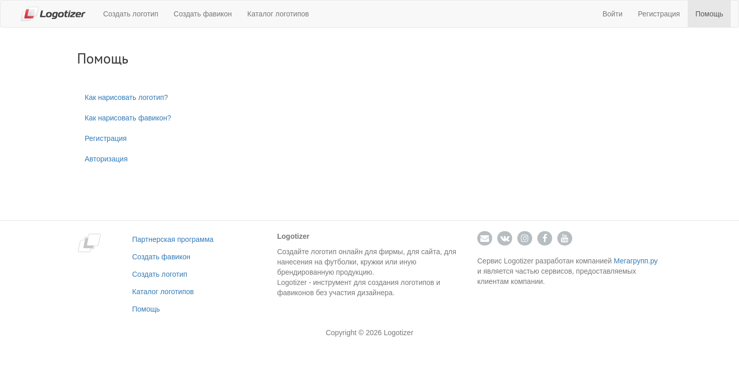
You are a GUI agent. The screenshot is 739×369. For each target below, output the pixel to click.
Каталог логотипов (278, 14)
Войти (612, 14)
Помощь (709, 14)
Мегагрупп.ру (636, 261)
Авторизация (106, 159)
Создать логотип (130, 14)
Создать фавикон (202, 14)
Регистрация (659, 14)
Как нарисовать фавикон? (128, 118)
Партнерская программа (173, 239)
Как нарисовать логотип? (126, 97)
